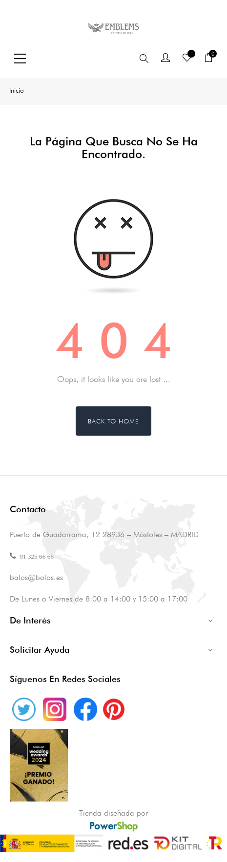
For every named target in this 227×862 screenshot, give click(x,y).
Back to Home (113, 421)
